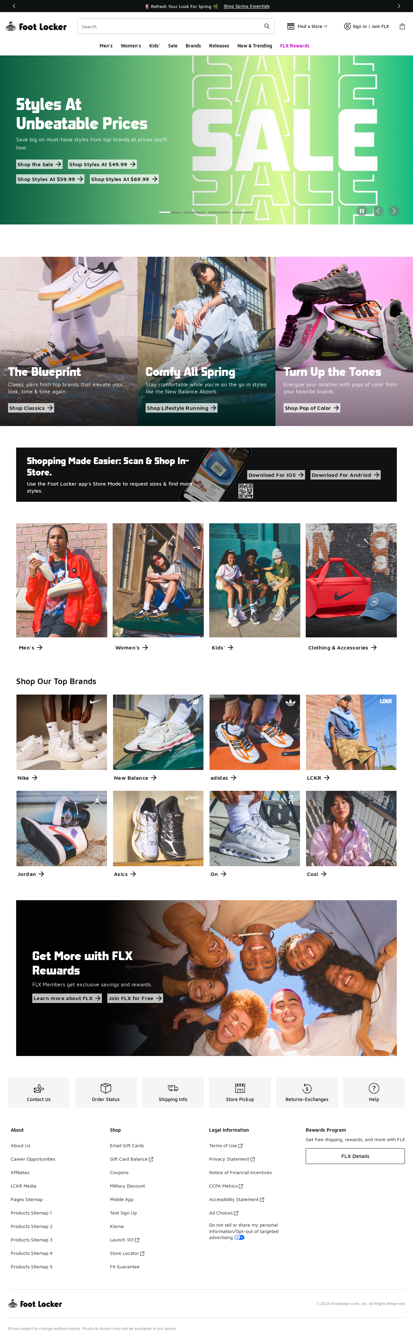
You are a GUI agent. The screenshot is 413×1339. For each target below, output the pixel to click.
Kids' (154, 45)
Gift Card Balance (131, 1159)
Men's (106, 45)
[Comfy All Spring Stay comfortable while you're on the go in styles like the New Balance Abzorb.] (206, 341)
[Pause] (361, 211)
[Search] (176, 26)
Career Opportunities (33, 1159)
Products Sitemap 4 (31, 1253)
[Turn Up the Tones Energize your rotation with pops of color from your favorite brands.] (344, 341)
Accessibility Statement (236, 1199)
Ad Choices (223, 1212)
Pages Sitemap (27, 1199)
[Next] (399, 6)
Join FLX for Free (135, 998)
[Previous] (14, 6)
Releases (219, 45)
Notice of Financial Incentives (240, 1172)
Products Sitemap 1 (31, 1212)
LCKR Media (23, 1186)
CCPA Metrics (226, 1186)
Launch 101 (124, 1239)
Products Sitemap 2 (31, 1226)
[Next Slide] (394, 211)
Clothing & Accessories (342, 647)
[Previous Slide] (378, 211)
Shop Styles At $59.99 (50, 179)
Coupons (119, 1172)
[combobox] (176, 26)
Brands (193, 45)
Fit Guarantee (125, 1266)
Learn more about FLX (67, 998)
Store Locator (127, 1253)
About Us (20, 1145)
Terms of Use (225, 1145)
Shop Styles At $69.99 (124, 179)
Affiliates (20, 1172)
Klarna (117, 1226)
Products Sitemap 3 (31, 1239)
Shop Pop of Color (312, 408)
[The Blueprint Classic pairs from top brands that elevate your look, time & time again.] (69, 341)
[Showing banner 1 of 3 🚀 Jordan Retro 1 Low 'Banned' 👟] (206, 6)
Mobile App (122, 1199)
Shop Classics (31, 408)
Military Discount (127, 1186)
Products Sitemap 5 (31, 1266)
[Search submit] (267, 26)
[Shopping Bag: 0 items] (402, 26)
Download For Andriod (345, 475)
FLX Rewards (294, 45)
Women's (131, 45)
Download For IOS (276, 475)
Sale (173, 45)
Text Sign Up (123, 1212)
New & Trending (254, 45)
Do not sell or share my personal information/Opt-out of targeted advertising (243, 1231)
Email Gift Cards (127, 1145)
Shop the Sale (39, 164)
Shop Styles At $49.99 (102, 164)
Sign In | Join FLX (366, 26)
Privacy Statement (232, 1159)
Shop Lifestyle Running (181, 408)
